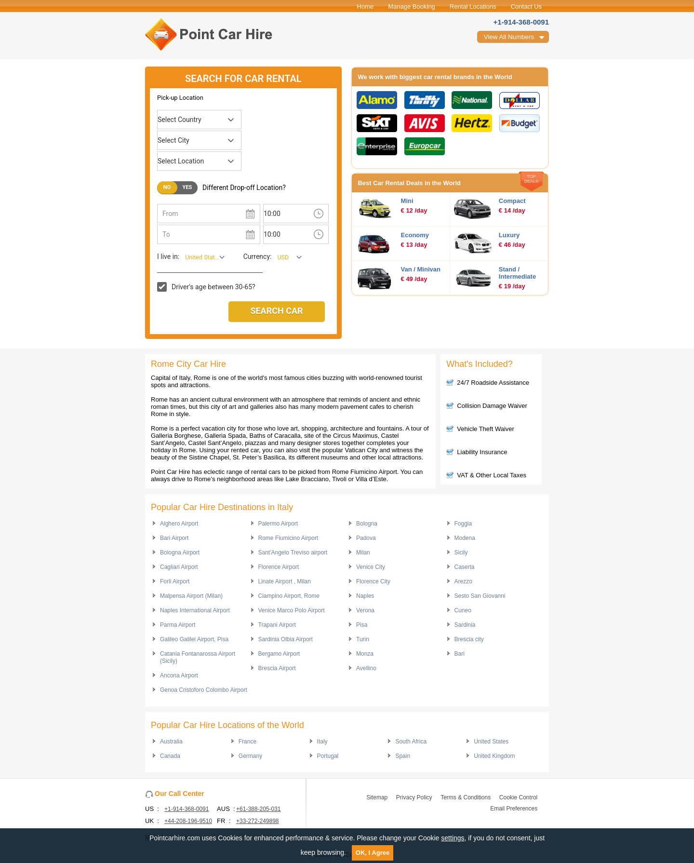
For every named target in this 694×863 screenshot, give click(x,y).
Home (365, 6)
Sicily (461, 552)
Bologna (366, 523)
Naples (365, 596)
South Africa (411, 741)
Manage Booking (411, 6)
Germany (250, 756)
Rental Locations (473, 6)
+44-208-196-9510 (188, 821)
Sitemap (376, 797)
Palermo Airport (278, 523)
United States (491, 741)
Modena (464, 538)
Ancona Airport (179, 675)
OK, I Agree (372, 852)
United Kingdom (494, 756)
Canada (170, 756)
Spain (402, 756)
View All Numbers (509, 36)
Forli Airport (174, 581)
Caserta (464, 567)
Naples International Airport (195, 610)
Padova (366, 538)
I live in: (168, 256)
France (247, 741)
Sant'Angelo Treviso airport (293, 552)
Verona (365, 610)
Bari (459, 653)
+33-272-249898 (257, 821)
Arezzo (463, 581)
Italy (322, 741)
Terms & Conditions (465, 797)
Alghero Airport (179, 523)
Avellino (366, 668)
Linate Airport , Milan (284, 581)
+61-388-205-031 (258, 809)
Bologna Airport (180, 552)
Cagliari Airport (179, 567)
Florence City (373, 581)
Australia (171, 741)
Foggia (463, 523)
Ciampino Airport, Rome (289, 596)
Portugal (328, 756)
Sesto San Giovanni (480, 596)
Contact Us (526, 6)
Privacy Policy (414, 797)
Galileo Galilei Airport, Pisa (194, 639)
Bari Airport (174, 538)
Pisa (361, 624)
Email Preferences (513, 808)
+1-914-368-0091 (521, 22)
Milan (363, 552)
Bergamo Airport (279, 653)
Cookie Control (518, 797)
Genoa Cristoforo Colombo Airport (203, 690)
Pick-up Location (180, 97)
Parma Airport (177, 624)
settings (452, 838)
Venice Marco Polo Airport (291, 610)
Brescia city (469, 639)
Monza (365, 653)
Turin (362, 639)
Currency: (257, 256)
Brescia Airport (277, 668)
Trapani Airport (277, 624)
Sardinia (465, 624)
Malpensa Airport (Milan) (191, 596)
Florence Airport (278, 567)
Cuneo (462, 610)
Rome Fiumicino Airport (288, 538)
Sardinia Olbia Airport (285, 639)
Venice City (370, 567)
